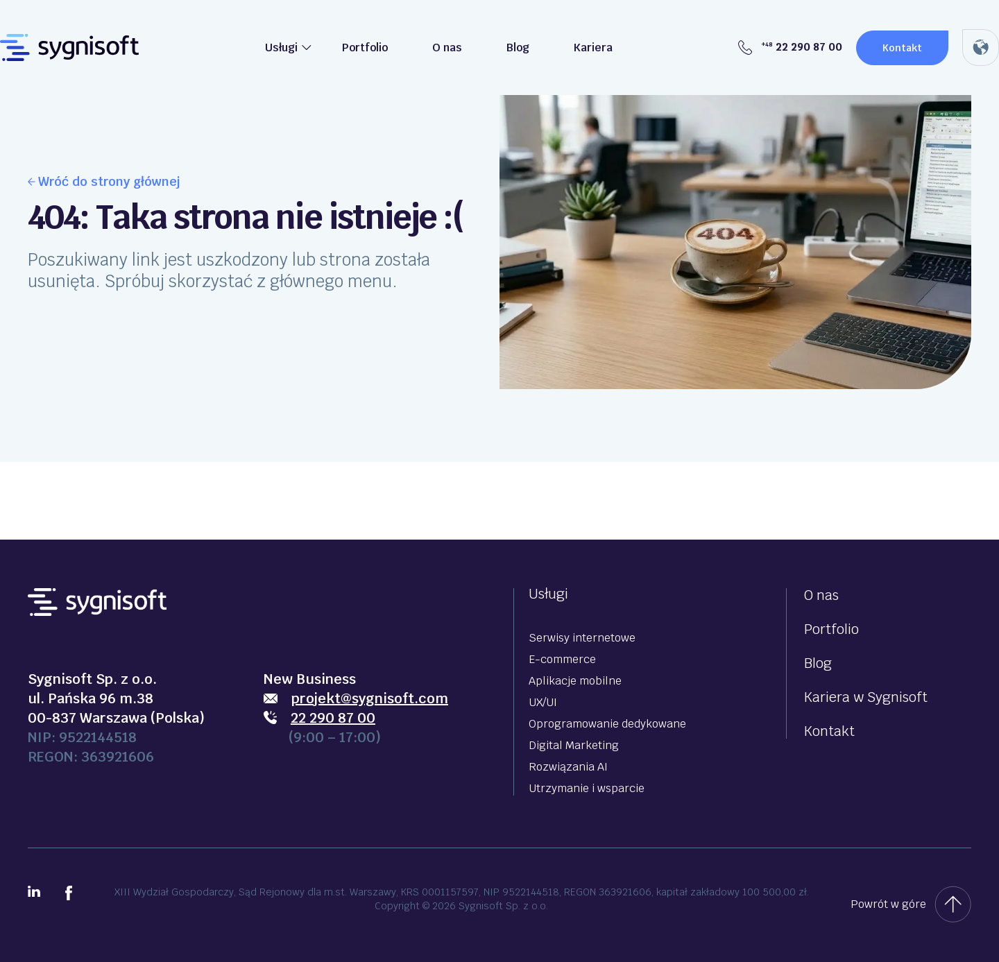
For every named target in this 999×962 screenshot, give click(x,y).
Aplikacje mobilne (575, 680)
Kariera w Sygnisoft (866, 697)
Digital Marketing (574, 745)
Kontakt (902, 48)
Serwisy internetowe (582, 637)
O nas (447, 47)
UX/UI (543, 702)
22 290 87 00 (790, 46)
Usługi (281, 47)
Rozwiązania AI (568, 766)
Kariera (593, 47)
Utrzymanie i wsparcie (586, 788)
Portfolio (365, 47)
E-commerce (562, 659)
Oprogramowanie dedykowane (607, 723)
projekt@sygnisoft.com (369, 698)
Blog (517, 47)
